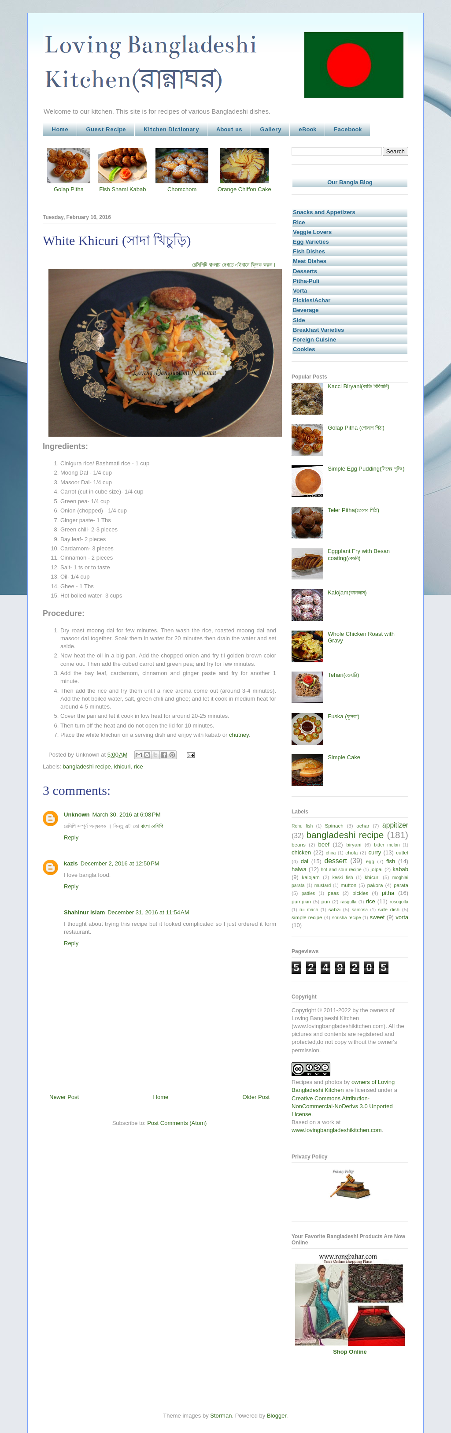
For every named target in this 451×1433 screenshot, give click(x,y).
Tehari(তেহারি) (343, 675)
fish (390, 861)
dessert (336, 861)
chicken (301, 852)
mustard (322, 885)
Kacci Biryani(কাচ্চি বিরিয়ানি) (358, 386)
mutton (348, 885)
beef (323, 844)
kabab (400, 869)
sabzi (334, 909)
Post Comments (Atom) (177, 1123)
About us (229, 129)
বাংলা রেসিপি (151, 826)
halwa (299, 869)
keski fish (343, 877)
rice (138, 766)
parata (401, 885)
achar (362, 825)
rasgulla (348, 901)
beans (299, 844)
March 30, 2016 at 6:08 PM (126, 814)
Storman (221, 1415)
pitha (388, 893)
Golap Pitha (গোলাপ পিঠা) (356, 427)
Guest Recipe (106, 129)
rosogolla (399, 901)
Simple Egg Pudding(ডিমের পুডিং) (366, 468)
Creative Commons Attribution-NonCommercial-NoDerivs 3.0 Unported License (342, 1106)
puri (326, 901)
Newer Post (64, 1097)
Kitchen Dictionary (171, 129)
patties (308, 893)
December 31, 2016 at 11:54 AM (148, 912)
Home (60, 129)
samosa (360, 909)
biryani (353, 844)
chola (351, 852)
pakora (375, 885)
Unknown (77, 814)
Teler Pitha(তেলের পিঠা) (353, 510)
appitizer (395, 825)
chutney (239, 734)
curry (374, 852)
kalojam (311, 877)
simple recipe (307, 917)
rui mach (308, 909)
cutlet (402, 852)
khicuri (122, 766)
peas (333, 893)
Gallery (270, 129)
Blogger (276, 1415)
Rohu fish (302, 826)
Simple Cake (344, 757)
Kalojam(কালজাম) (347, 592)
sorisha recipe (346, 917)
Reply (71, 837)
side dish (389, 909)
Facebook (348, 129)
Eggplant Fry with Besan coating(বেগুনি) (359, 554)
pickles (360, 893)
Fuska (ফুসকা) (343, 716)
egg (370, 861)
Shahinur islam (84, 912)
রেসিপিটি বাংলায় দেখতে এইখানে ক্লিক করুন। (234, 264)
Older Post (256, 1097)
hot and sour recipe (341, 869)
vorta (402, 917)
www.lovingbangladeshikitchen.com (337, 1130)
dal (304, 861)
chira (331, 852)
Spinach (334, 825)
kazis (71, 863)
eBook (307, 129)
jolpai (376, 869)
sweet (377, 917)
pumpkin (301, 901)
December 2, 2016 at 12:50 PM (120, 863)
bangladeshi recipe (87, 766)
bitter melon (386, 845)
